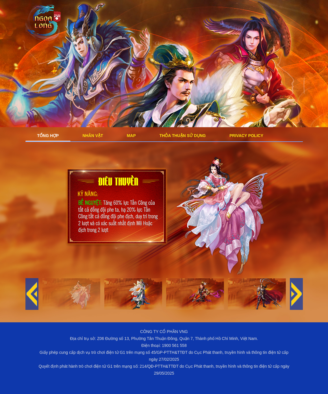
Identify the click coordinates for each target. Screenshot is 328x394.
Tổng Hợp (48, 135)
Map (131, 135)
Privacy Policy (246, 135)
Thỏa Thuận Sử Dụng (183, 135)
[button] (296, 294)
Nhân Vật (92, 135)
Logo (44, 22)
